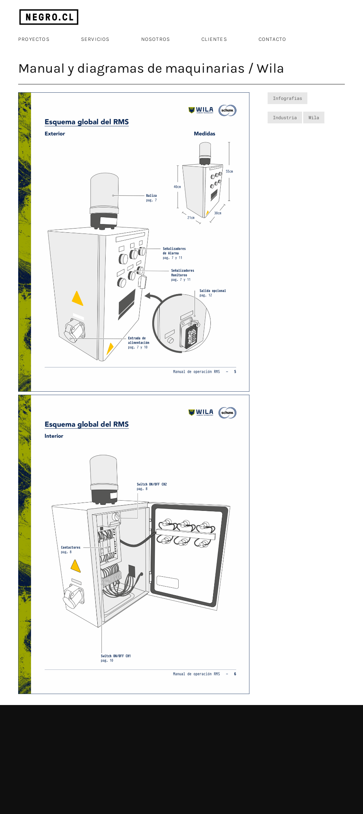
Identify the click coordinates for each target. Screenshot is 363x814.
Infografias (287, 98)
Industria (285, 117)
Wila (313, 117)
